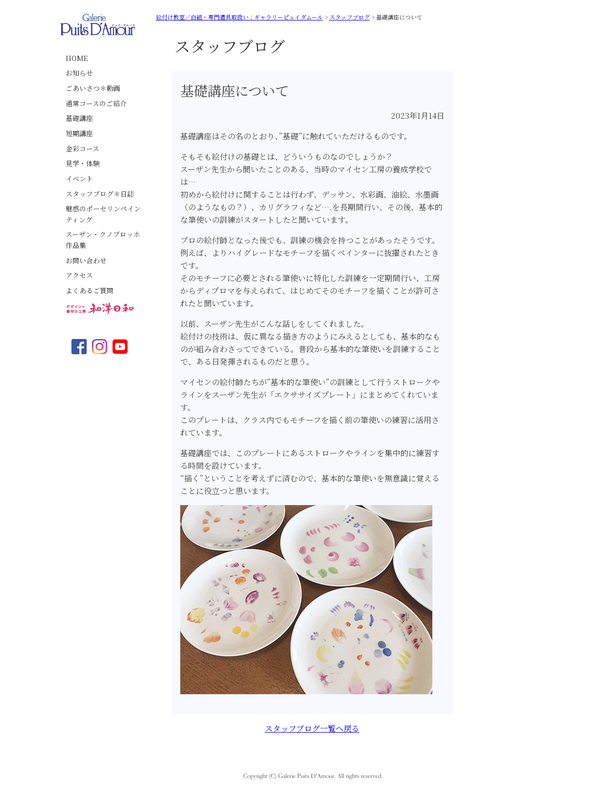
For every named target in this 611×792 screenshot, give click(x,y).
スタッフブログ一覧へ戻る (312, 728)
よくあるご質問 (89, 290)
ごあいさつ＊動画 (93, 88)
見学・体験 (83, 163)
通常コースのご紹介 (96, 103)
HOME (77, 58)
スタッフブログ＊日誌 (100, 194)
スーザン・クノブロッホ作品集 (103, 239)
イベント (79, 178)
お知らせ (79, 73)
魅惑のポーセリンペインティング (103, 213)
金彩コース (82, 148)
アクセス (79, 275)
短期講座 (79, 133)
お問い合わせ (86, 260)
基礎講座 (79, 118)
